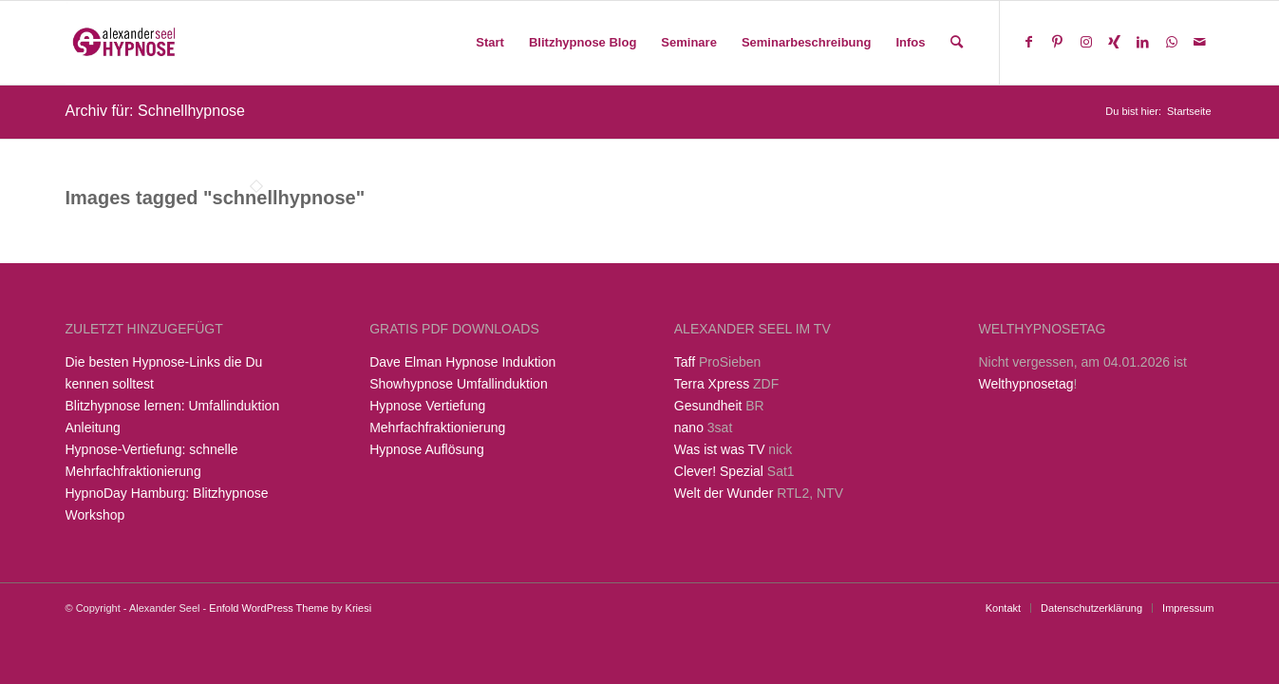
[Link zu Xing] (1114, 42)
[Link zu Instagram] (1086, 42)
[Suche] (956, 43)
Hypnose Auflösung (426, 449)
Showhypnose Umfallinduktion (458, 383)
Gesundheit (708, 405)
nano (689, 427)
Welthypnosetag (1025, 383)
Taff (684, 362)
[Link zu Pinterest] (1058, 42)
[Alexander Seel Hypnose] (125, 43)
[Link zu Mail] (1200, 42)
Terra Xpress (711, 383)
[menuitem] (490, 43)
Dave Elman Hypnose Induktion (462, 362)
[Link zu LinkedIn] (1143, 42)
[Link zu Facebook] (1029, 42)
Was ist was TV (719, 449)
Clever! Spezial (718, 471)
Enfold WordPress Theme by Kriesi (290, 608)
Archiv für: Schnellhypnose (155, 111)
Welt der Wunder (724, 493)
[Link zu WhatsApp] (1171, 42)
